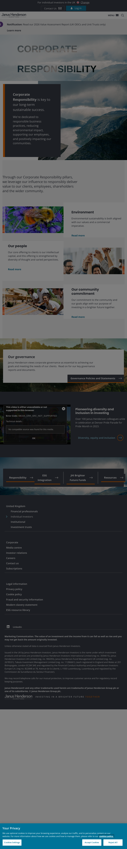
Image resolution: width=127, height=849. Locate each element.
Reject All (112, 842)
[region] (63, 836)
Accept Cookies (92, 842)
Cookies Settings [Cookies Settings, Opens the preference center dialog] (12, 842)
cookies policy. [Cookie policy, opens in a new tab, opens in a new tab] (106, 836)
